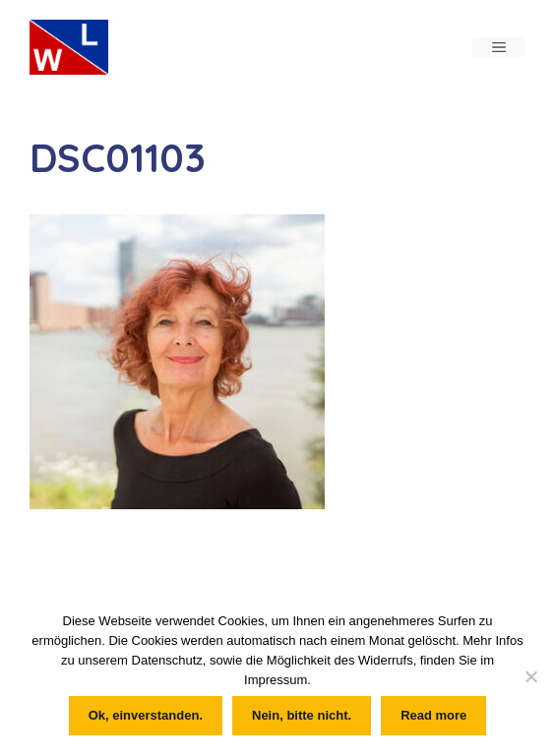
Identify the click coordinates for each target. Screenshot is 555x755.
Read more (433, 715)
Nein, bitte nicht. (301, 715)
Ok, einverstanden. (146, 715)
